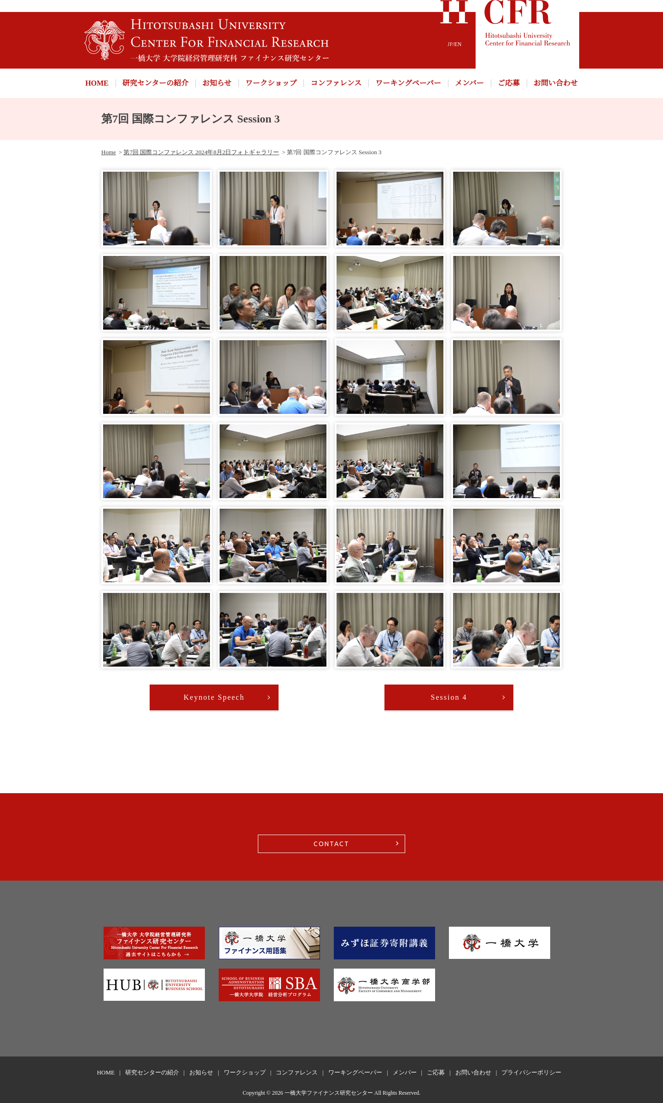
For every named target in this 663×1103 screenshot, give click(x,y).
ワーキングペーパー (408, 83)
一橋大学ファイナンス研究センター (329, 1093)
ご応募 (509, 83)
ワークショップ (271, 83)
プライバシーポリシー (531, 1072)
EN (458, 44)
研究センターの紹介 (155, 83)
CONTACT (331, 844)
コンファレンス (335, 83)
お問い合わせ (556, 83)
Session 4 (449, 697)
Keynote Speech (214, 697)
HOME (97, 83)
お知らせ (217, 83)
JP (450, 44)
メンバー (469, 83)
